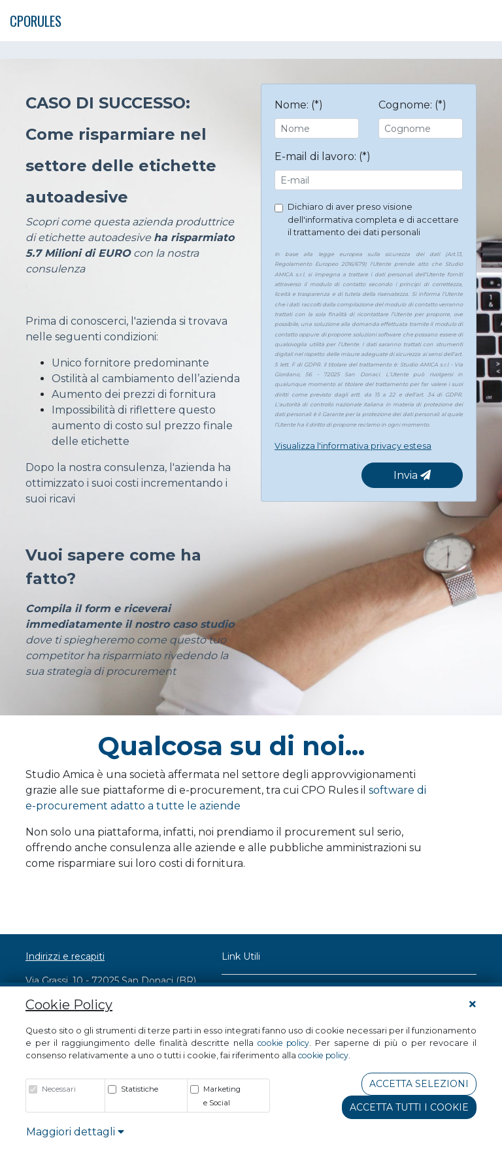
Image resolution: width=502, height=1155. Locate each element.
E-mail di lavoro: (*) (323, 156)
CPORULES (35, 20)
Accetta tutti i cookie (409, 1107)
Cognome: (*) (412, 105)
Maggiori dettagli (75, 1132)
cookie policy (284, 1043)
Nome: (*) (299, 105)
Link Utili (241, 956)
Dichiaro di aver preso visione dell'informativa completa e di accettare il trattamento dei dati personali (373, 219)
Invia (412, 475)
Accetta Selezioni (419, 1084)
